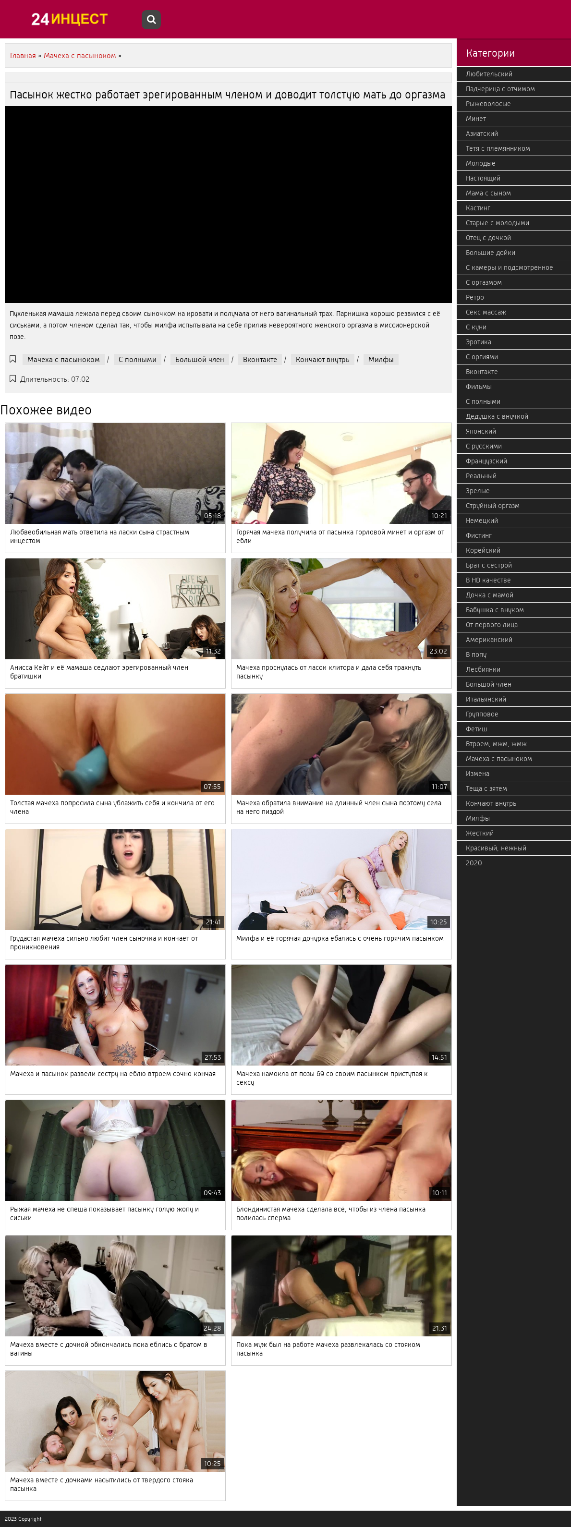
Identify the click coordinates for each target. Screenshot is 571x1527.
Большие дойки (490, 252)
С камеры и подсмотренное (509, 267)
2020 (474, 863)
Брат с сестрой (489, 565)
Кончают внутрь (323, 359)
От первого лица (492, 624)
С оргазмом (484, 282)
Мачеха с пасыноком (63, 359)
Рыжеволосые (488, 103)
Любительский (489, 74)
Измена (477, 773)
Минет (476, 118)
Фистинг (479, 535)
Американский (489, 639)
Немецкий (482, 520)
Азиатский (482, 133)
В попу (476, 654)
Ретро (475, 297)
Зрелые (478, 490)
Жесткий (480, 833)
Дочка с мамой (489, 595)
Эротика (478, 342)
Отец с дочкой (488, 237)
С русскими (484, 446)
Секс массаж (486, 312)
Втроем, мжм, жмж (496, 743)
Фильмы (479, 386)
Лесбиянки (483, 669)
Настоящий (483, 178)
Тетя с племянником (498, 148)
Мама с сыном (488, 193)
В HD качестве (488, 580)
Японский (481, 431)
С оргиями (482, 356)
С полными (138, 359)
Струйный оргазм (493, 505)
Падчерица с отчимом (500, 89)
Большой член (199, 359)
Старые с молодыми (497, 222)
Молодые (481, 163)
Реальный (481, 476)
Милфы (381, 359)
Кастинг (478, 208)
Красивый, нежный (496, 848)
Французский (486, 461)
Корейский (483, 550)
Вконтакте (260, 359)
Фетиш (476, 729)
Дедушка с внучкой (497, 416)
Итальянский (486, 699)
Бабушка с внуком (495, 610)
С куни (476, 327)
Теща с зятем (486, 788)
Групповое (482, 714)
